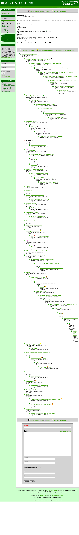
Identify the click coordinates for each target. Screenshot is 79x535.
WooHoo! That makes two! (39, 277)
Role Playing (5, 30)
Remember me (6, 71)
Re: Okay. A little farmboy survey (35, 169)
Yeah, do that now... (64, 90)
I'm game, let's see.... (31, 203)
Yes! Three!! (34, 348)
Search (48, 11)
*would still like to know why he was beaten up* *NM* (64, 304)
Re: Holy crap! (40, 132)
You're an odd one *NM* (38, 358)
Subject (27, 425)
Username (3, 63)
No (61, 313)
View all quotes (4, 57)
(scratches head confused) (71, 318)
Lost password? (5, 76)
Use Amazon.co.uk (6, 89)
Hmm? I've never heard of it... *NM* (40, 199)
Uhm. (27, 394)
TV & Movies (5, 28)
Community (5, 32)
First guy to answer (31, 121)
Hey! (37, 362)
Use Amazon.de (6, 91)
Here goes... (29, 190)
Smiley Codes (63, 431)
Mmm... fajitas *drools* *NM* (38, 145)
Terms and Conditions (57, 495)
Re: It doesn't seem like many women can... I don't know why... (52, 68)
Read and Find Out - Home (26, 3)
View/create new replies (28, 50)
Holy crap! (35, 126)
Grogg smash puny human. (43, 291)
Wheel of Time (5, 26)
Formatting (69, 431)
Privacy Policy (43, 495)
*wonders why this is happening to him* (51, 295)
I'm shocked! (30, 150)
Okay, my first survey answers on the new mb (38, 352)
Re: (33, 246)
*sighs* (37, 281)
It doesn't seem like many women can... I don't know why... (46, 63)
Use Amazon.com (6, 88)
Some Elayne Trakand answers (35, 95)
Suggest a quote (10, 57)
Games (4, 29)
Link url (26, 461)
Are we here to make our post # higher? (36, 255)
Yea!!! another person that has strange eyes (42, 154)
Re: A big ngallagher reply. (38, 216)
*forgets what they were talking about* (65, 86)
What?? (34, 159)
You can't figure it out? (61, 308)
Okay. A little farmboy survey (29, 54)
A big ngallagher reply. (32, 212)
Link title (26, 457)
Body (26, 431)
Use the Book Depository (8, 87)
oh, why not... (29, 371)
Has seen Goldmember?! (39, 385)
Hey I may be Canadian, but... (40, 236)
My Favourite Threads (60, 11)
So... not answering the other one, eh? (42, 404)
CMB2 (3, 20)
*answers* (29, 186)
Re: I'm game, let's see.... (37, 208)
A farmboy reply (35, 100)
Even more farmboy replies (57, 117)
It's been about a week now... (75, 333)
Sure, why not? (30, 272)
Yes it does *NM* (45, 367)
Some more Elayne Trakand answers (45, 104)
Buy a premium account (8, 83)
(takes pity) (48, 300)
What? (43, 287)
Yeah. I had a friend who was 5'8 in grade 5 (51, 136)
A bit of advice (31, 381)
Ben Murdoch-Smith (51, 490)
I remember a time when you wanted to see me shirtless (47, 399)
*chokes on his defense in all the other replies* (43, 413)
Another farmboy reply (46, 108)
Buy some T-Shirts (6, 84)
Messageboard (5, 13)
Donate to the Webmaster (8, 85)
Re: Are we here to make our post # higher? (42, 259)
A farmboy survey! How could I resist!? (36, 250)
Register (3, 75)
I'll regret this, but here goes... (34, 225)
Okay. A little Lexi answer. (33, 409)
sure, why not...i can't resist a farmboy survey (39, 59)
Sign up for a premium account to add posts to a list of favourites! (56, 50)
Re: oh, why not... (35, 376)
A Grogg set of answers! (34, 231)
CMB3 (3, 21)
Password (3, 67)
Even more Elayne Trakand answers (54, 113)
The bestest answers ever (34, 344)
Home (3, 12)
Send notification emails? (30, 467)
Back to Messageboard (36, 11)
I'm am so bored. (30, 220)
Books (3, 25)
